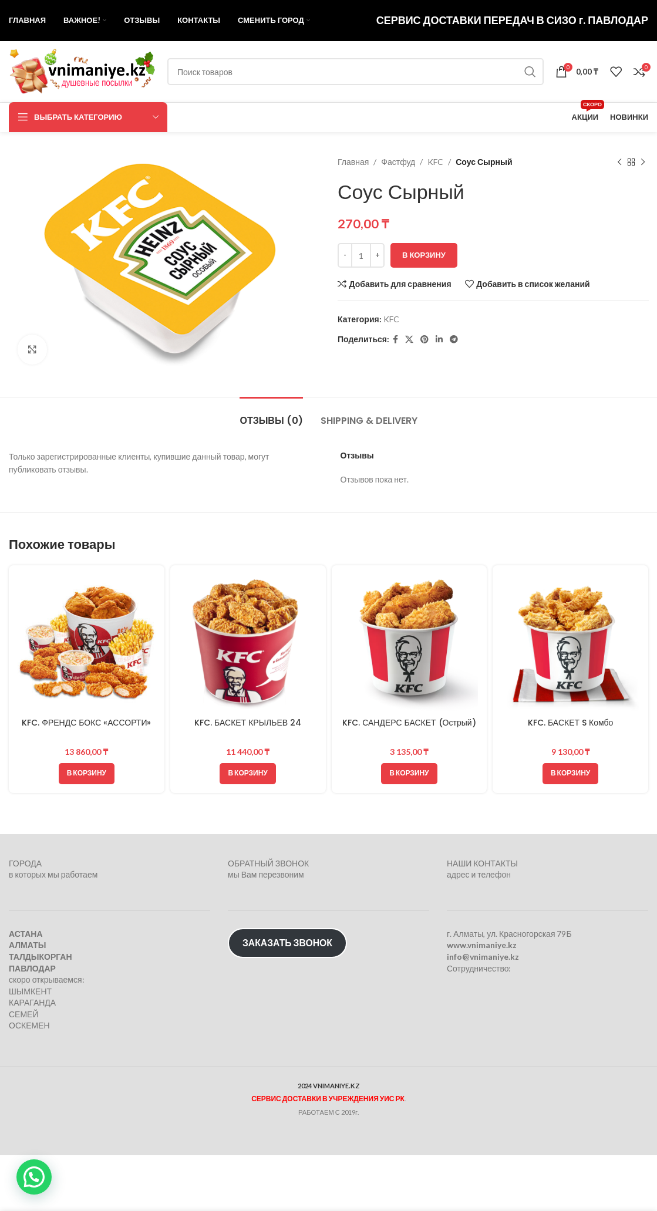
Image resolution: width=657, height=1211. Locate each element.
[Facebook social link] (395, 340)
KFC (435, 162)
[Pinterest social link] (424, 340)
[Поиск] (355, 71)
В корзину (424, 254)
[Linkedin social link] (439, 340)
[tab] (271, 415)
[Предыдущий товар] (619, 162)
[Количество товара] (361, 255)
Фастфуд (398, 162)
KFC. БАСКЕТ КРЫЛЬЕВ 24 (247, 722)
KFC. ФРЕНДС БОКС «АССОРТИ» (86, 722)
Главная (353, 162)
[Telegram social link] (453, 340)
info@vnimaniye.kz (483, 957)
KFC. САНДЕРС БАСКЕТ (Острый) (409, 722)
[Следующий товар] (642, 162)
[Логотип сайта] (82, 71)
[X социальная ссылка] (409, 340)
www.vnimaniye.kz (482, 945)
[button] (86, 773)
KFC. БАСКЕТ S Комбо (570, 722)
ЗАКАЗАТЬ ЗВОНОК (287, 942)
